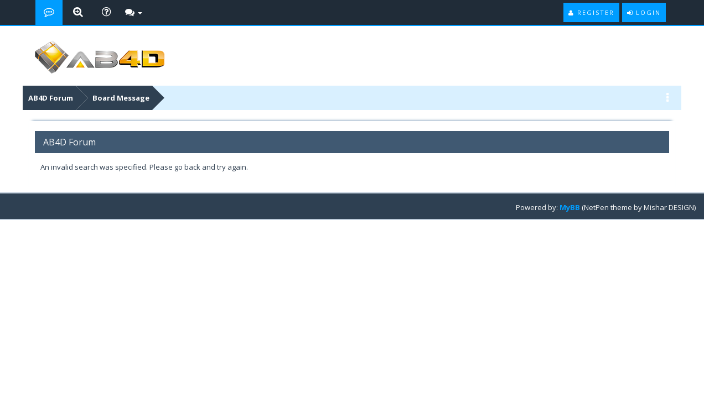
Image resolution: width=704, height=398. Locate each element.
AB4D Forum (50, 98)
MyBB (570, 207)
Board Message (120, 98)
